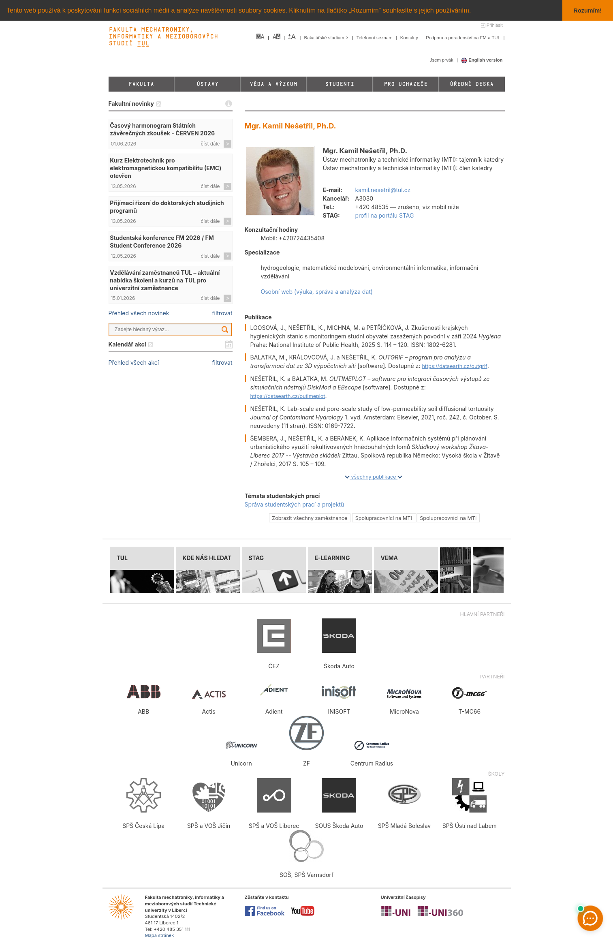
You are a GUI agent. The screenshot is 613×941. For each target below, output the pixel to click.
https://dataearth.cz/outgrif (454, 366)
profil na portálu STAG (384, 215)
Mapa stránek (159, 935)
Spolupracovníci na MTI (384, 518)
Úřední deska (471, 84)
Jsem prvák (442, 60)
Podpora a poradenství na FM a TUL (463, 37)
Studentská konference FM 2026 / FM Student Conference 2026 (162, 241)
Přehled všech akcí (134, 362)
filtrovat (222, 313)
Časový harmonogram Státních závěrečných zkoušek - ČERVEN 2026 (162, 129)
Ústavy (207, 84)
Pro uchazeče (405, 84)
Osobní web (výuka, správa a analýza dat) (317, 291)
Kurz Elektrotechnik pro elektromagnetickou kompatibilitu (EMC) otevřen (165, 168)
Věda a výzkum (273, 84)
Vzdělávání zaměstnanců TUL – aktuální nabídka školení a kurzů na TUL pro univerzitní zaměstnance (165, 280)
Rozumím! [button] (588, 10)
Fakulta (141, 84)
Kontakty (409, 37)
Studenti (339, 84)
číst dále (210, 144)
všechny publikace (373, 477)
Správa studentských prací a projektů (294, 504)
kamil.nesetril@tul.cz (383, 189)
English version (482, 60)
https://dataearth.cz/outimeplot (287, 396)
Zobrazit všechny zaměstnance (309, 518)
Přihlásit (495, 25)
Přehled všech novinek (139, 313)
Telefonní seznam (375, 37)
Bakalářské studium (327, 37)
